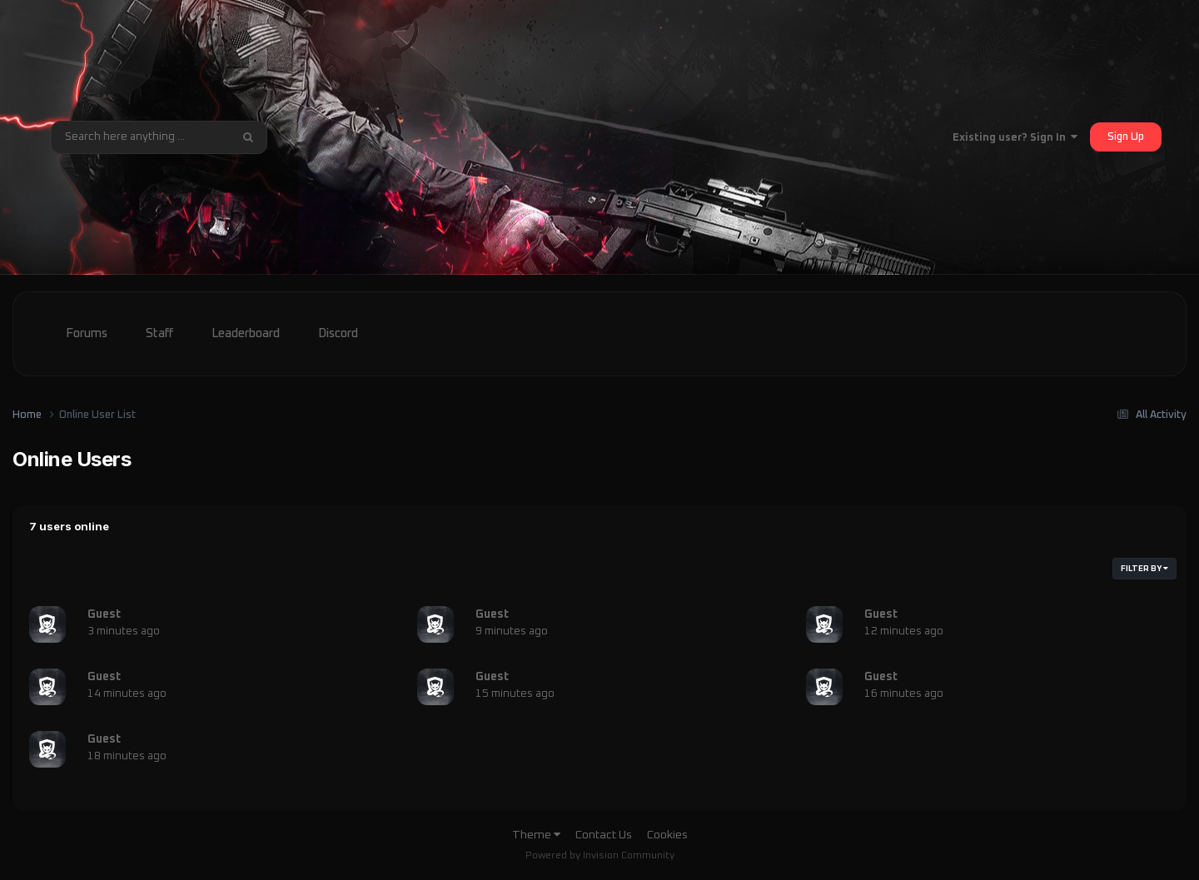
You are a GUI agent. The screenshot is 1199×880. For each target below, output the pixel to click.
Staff (159, 333)
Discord (338, 333)
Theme (536, 835)
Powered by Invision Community (599, 856)
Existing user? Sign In (1015, 137)
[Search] (141, 137)
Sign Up (1125, 137)
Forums (86, 333)
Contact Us (603, 835)
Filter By (1144, 568)
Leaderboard (245, 333)
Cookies (667, 835)
